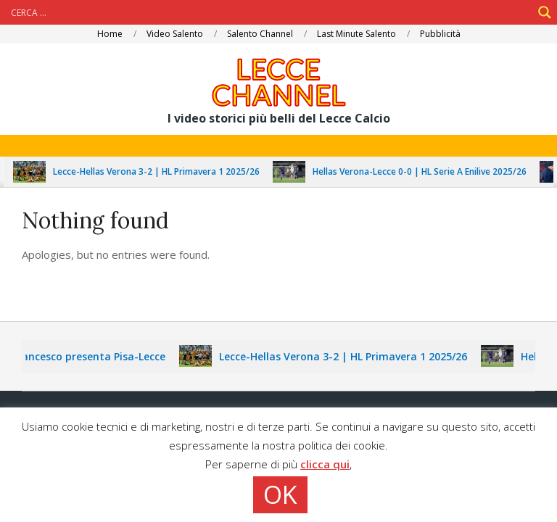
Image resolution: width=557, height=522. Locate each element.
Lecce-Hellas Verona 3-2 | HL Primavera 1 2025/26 (161, 171)
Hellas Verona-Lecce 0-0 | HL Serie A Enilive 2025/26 (425, 171)
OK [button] (280, 494)
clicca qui (325, 464)
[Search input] (270, 12)
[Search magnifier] (544, 12)
